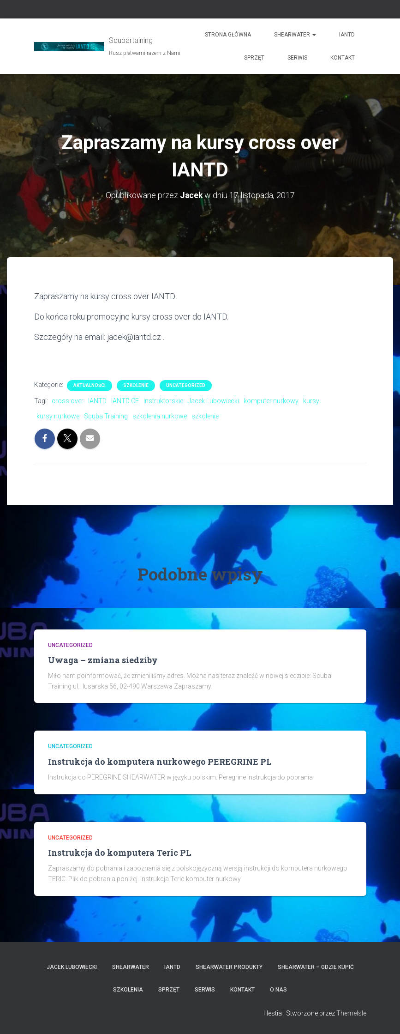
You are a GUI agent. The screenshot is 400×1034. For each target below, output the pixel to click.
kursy (311, 401)
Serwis (297, 57)
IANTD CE (125, 401)
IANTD (347, 34)
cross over (68, 401)
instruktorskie (163, 401)
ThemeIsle (351, 1013)
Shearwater (295, 34)
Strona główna (228, 34)
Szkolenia (128, 989)
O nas (278, 989)
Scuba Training (106, 416)
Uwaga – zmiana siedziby (103, 659)
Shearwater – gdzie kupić (316, 967)
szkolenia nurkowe (159, 416)
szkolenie (205, 416)
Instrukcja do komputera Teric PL (119, 852)
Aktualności (89, 385)
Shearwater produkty (229, 967)
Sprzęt (254, 57)
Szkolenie (136, 385)
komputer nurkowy (271, 401)
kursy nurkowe (57, 416)
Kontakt (342, 57)
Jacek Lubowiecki (213, 401)
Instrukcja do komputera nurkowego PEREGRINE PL (160, 761)
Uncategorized (185, 385)
